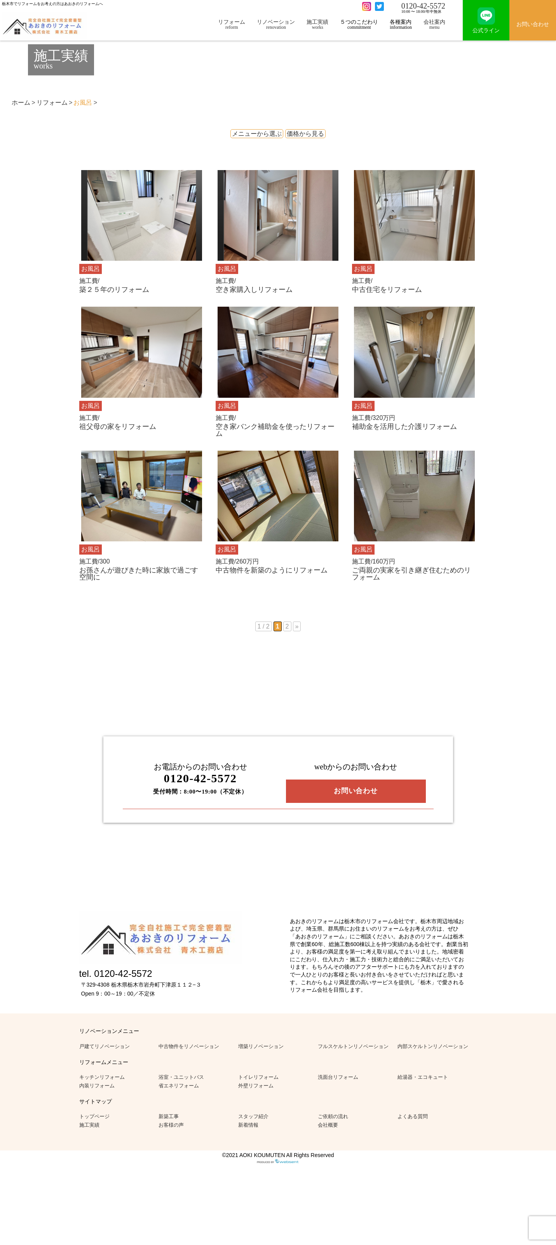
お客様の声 (171, 1125)
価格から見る (305, 133)
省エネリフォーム (179, 1086)
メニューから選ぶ (257, 133)
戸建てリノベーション (104, 1046)
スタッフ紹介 (253, 1116)
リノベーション (276, 24)
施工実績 (317, 24)
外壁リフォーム (256, 1086)
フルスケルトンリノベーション (353, 1046)
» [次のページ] (297, 626)
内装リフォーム (97, 1086)
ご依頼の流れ (333, 1116)
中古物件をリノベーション (189, 1046)
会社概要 (328, 1125)
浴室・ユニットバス (181, 1077)
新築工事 (169, 1116)
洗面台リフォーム (338, 1077)
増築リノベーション (261, 1046)
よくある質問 (412, 1116)
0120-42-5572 (423, 6)
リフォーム (231, 24)
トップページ (94, 1116)
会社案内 (434, 24)
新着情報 (248, 1125)
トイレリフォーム (258, 1077)
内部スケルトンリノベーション (432, 1046)
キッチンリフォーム (102, 1077)
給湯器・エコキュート (422, 1077)
